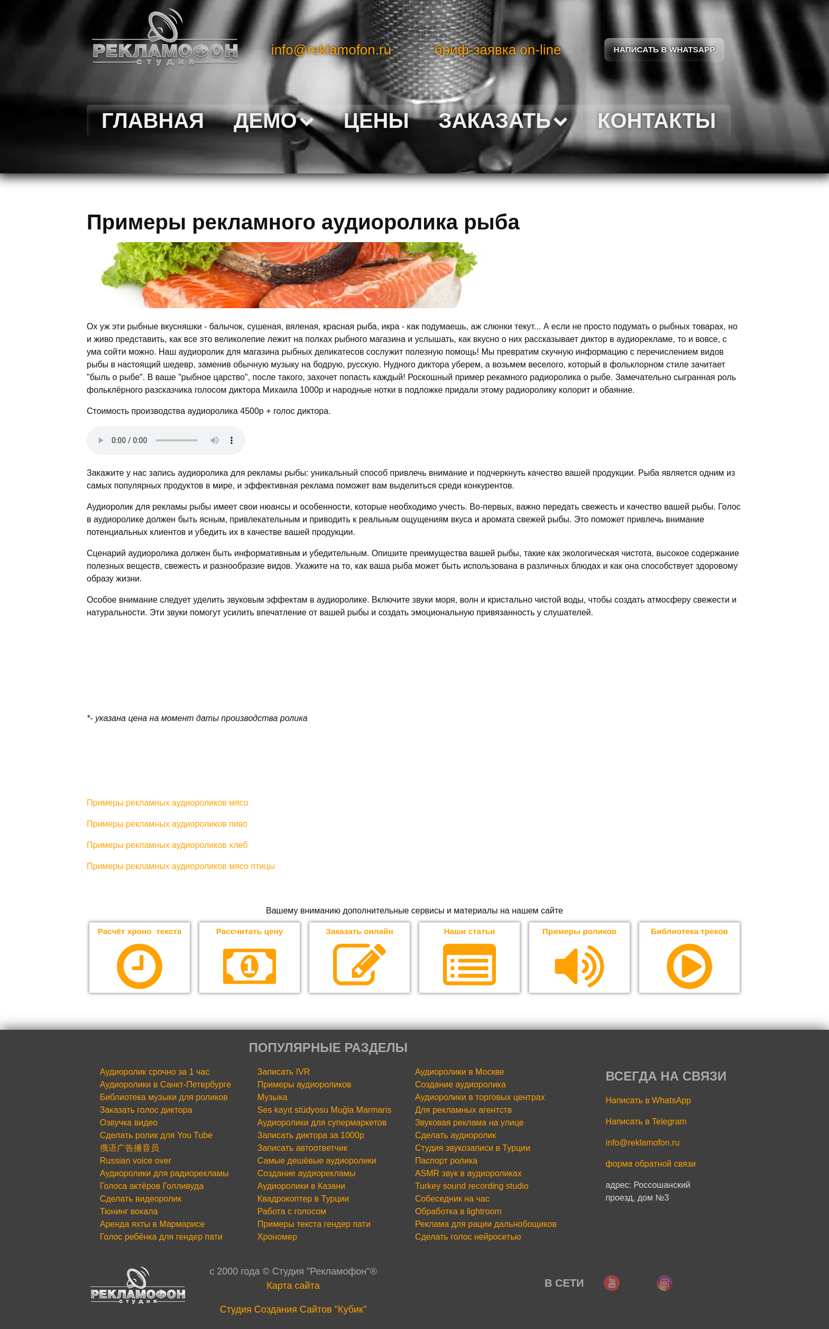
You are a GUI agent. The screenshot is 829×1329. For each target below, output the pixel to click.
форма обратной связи (650, 1164)
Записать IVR (283, 1072)
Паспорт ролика (446, 1161)
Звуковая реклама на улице (469, 1123)
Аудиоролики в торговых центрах (480, 1097)
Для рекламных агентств (463, 1110)
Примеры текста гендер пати (314, 1224)
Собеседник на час (452, 1199)
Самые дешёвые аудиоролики (316, 1161)
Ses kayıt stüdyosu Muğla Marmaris (324, 1110)
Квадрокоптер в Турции (303, 1199)
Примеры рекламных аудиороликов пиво (167, 823)
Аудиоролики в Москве (459, 1072)
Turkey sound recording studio (472, 1186)
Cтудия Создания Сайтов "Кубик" (293, 1310)
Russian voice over (135, 1161)
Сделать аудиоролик (455, 1135)
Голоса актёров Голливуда (152, 1186)
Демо (274, 120)
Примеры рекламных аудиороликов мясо (167, 802)
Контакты (656, 120)
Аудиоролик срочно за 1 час (155, 1072)
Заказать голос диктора (146, 1110)
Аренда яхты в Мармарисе (152, 1224)
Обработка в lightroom (458, 1211)
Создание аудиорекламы (306, 1173)
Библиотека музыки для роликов (164, 1097)
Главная (153, 120)
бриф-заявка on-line (498, 50)
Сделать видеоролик (141, 1199)
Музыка (272, 1097)
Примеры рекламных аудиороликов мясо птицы (181, 866)
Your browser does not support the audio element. (166, 440)
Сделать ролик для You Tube (156, 1135)
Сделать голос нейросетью (468, 1237)
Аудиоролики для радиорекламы (164, 1173)
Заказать (503, 120)
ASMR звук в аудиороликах (468, 1173)
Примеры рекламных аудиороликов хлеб (167, 845)
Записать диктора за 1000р (310, 1135)
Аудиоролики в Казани (301, 1186)
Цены (376, 120)
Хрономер (277, 1237)
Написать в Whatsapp (664, 49)
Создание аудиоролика (460, 1085)
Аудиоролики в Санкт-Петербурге (165, 1085)
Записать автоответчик (302, 1148)
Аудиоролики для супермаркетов (321, 1123)
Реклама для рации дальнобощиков (486, 1224)
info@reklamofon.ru (331, 50)
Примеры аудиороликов (304, 1085)
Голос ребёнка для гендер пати (161, 1237)
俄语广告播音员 (129, 1148)
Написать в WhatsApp (647, 1100)
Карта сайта (292, 1286)
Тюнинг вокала (129, 1211)
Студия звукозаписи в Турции (472, 1148)
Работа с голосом (291, 1211)
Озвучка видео (129, 1123)
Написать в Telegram (645, 1122)
